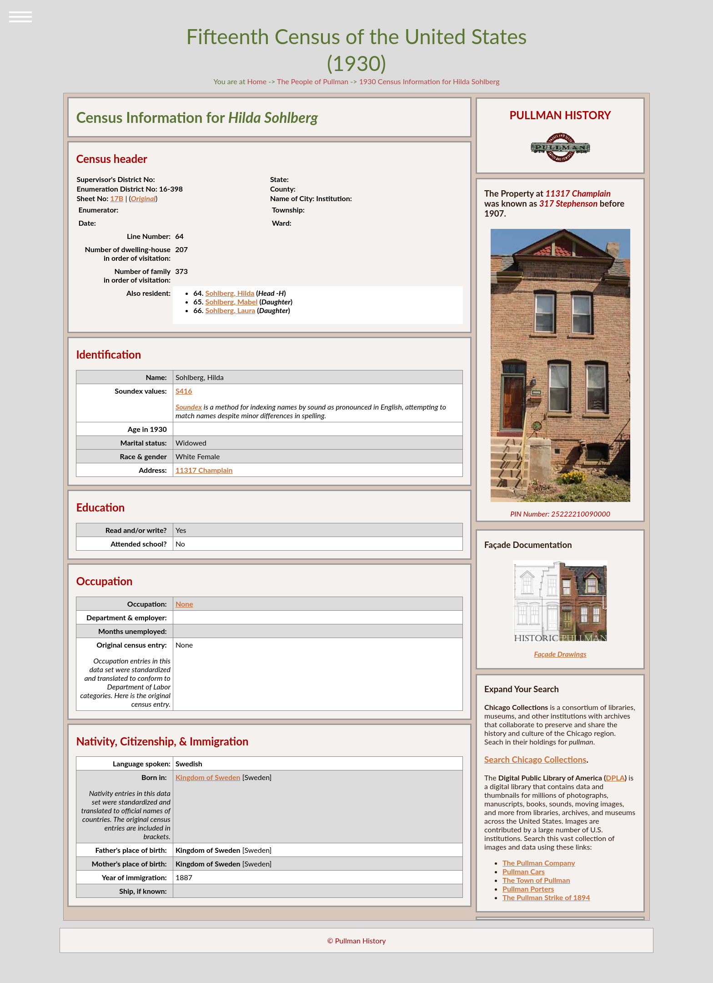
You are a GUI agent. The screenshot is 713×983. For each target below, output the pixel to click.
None (184, 603)
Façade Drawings (560, 653)
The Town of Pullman (536, 880)
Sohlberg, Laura (230, 310)
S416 (184, 390)
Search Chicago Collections (535, 760)
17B (116, 198)
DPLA (615, 777)
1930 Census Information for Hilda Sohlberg (429, 81)
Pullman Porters (528, 888)
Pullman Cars (523, 871)
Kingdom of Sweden (208, 777)
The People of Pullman (312, 81)
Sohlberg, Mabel (231, 301)
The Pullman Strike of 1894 (546, 897)
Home (256, 81)
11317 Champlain (204, 470)
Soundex (189, 406)
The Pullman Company (538, 862)
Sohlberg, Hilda (229, 293)
